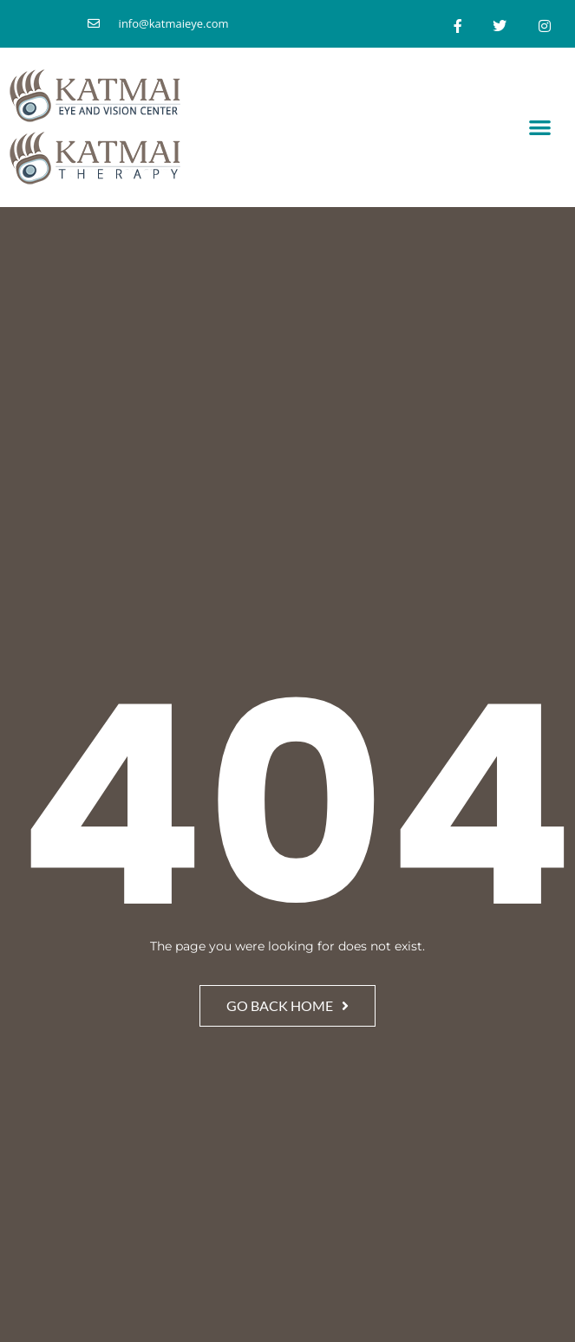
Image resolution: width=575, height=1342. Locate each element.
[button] (541, 127)
